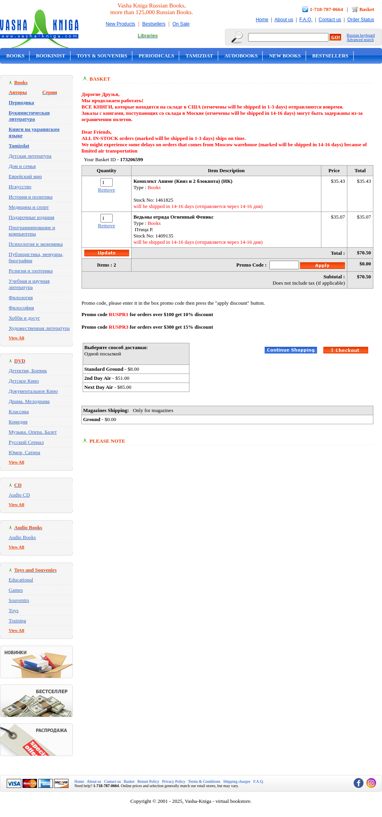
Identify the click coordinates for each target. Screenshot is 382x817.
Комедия (18, 422)
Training (17, 621)
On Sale (180, 24)
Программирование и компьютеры (32, 230)
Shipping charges (236, 781)
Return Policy (148, 781)
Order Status (360, 19)
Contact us (330, 19)
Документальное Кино (33, 391)
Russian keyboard (361, 35)
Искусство (20, 187)
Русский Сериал (26, 442)
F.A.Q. (305, 19)
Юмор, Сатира (24, 452)
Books (15, 56)
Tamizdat (199, 56)
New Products (120, 24)
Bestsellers (153, 24)
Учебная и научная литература (29, 284)
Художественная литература (39, 328)
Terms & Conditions (204, 781)
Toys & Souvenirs (102, 56)
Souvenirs (19, 600)
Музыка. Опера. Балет (33, 432)
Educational (21, 580)
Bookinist (50, 56)
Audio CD (19, 495)
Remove (106, 190)
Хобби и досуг (24, 318)
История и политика (30, 197)
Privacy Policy (173, 781)
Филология (21, 297)
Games (16, 590)
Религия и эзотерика (31, 271)
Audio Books (22, 537)
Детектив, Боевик (28, 371)
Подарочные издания (31, 217)
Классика (19, 411)
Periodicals (156, 56)
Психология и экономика (36, 244)
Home (262, 19)
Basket (366, 9)
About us (283, 19)
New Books (284, 56)
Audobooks (241, 56)
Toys (14, 610)
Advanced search (360, 39)
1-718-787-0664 (326, 9)
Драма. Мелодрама (29, 401)
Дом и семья (22, 166)
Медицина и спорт (29, 207)
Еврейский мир (25, 176)
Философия (21, 308)
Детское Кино (24, 381)
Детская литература (30, 156)
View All (16, 337)
